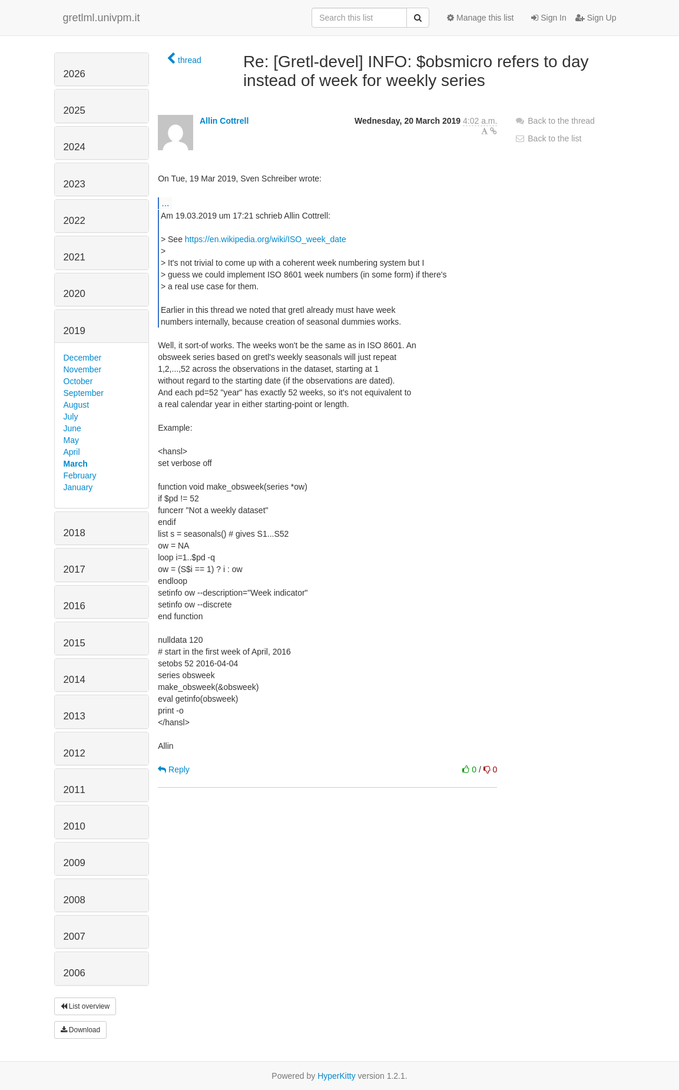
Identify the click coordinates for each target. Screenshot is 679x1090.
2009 (74, 862)
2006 (74, 973)
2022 (74, 220)
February (80, 475)
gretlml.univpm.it (101, 18)
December (83, 357)
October (78, 381)
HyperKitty (336, 1076)
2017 (74, 569)
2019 (74, 330)
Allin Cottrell (224, 120)
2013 (74, 716)
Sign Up (596, 17)
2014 (74, 679)
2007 (74, 936)
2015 (74, 643)
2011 (74, 789)
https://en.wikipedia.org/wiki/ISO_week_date (265, 239)
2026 (74, 74)
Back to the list (548, 138)
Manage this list (480, 17)
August (77, 404)
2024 (74, 147)
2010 (74, 826)
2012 (74, 753)
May (71, 440)
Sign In (548, 17)
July (71, 416)
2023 (74, 184)
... (165, 202)
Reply (174, 769)
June (72, 428)
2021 (74, 257)
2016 (74, 606)
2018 (74, 533)
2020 (74, 293)
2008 (74, 900)
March (76, 463)
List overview (85, 1006)
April (72, 452)
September (84, 393)
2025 (74, 110)
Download (81, 1030)
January (78, 487)
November (83, 369)
